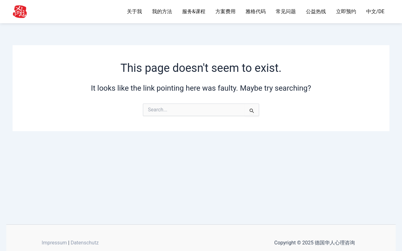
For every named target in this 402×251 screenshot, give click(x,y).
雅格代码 (256, 11)
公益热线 (316, 11)
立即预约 (346, 11)
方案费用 (225, 11)
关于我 (134, 11)
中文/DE (375, 11)
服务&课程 (193, 11)
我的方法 (162, 11)
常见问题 (286, 11)
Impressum (54, 243)
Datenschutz (85, 243)
